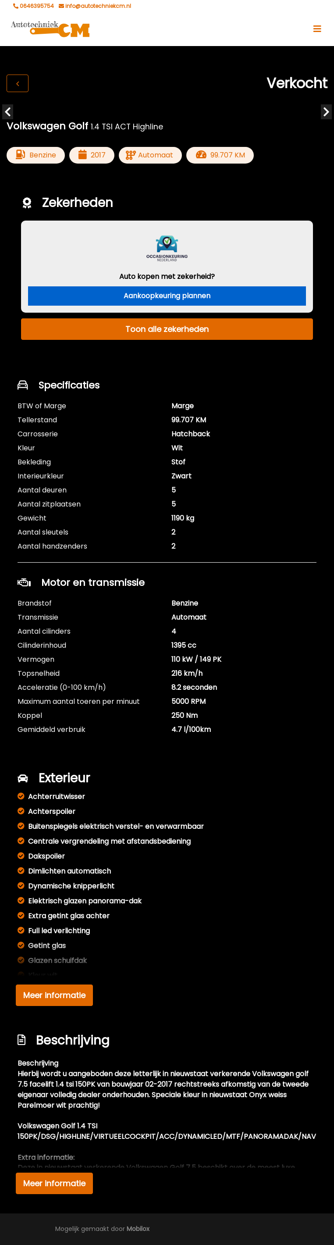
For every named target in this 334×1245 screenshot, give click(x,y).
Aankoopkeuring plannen (167, 296)
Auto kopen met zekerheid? (167, 276)
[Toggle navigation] (317, 29)
